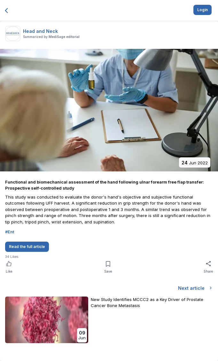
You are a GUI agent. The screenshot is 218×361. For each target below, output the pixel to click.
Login (202, 9)
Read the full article (27, 246)
